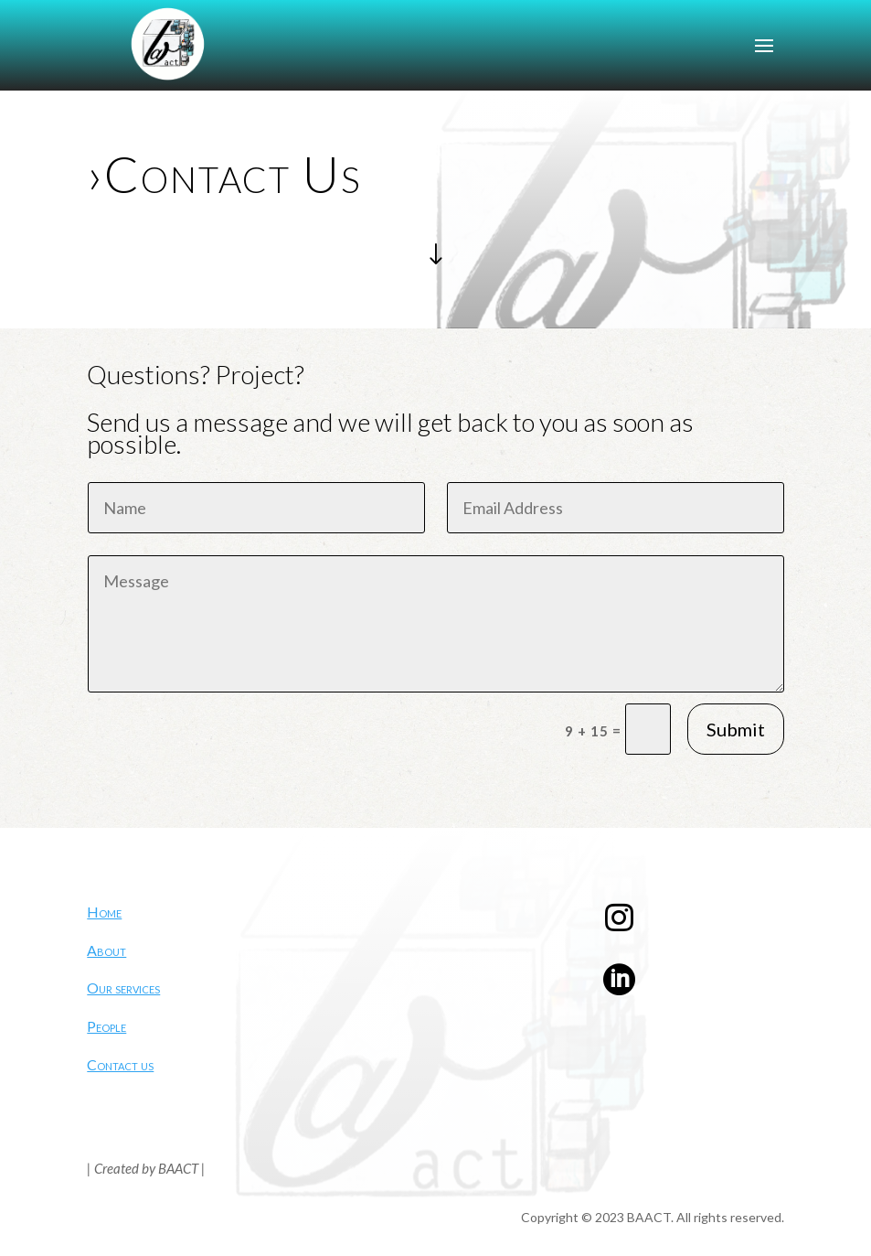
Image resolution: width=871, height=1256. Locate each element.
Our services (123, 987)
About (106, 950)
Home (104, 911)
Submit (735, 729)
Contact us (120, 1064)
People (106, 1026)
